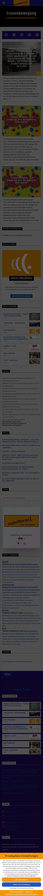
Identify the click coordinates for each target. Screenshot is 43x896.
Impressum (29, 891)
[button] (21, 879)
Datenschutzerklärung (17, 891)
